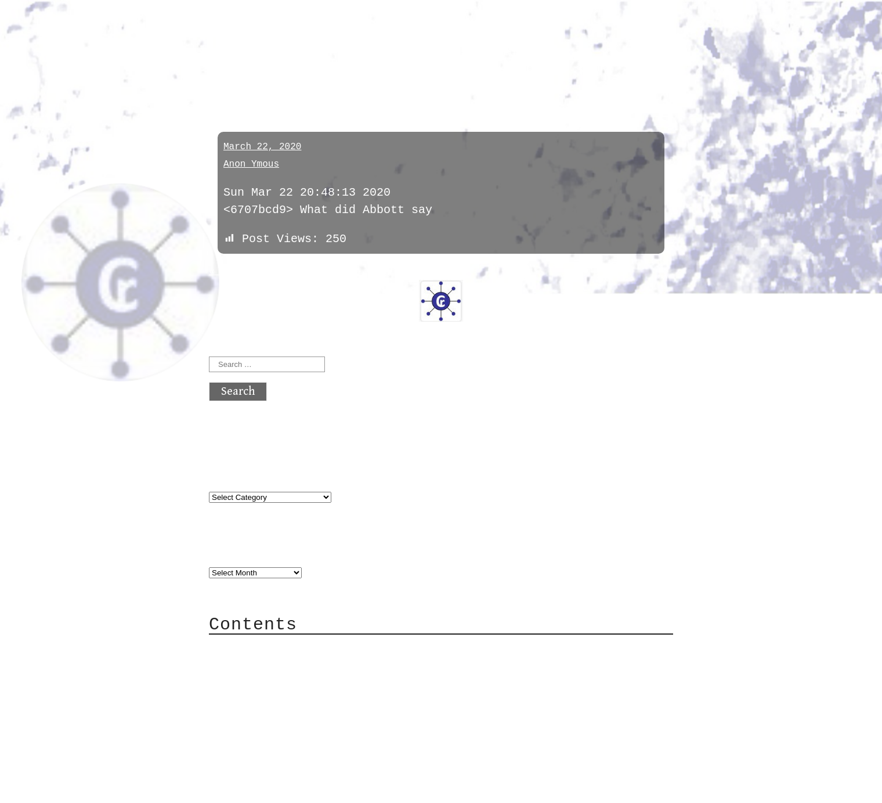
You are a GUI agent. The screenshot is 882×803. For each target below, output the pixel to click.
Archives (237, 549)
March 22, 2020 (262, 147)
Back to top (247, 788)
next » (287, 271)
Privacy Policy (281, 718)
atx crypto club (317, 30)
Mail (246, 684)
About (249, 649)
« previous (237, 271)
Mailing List (274, 701)
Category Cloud (281, 666)
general (240, 77)
